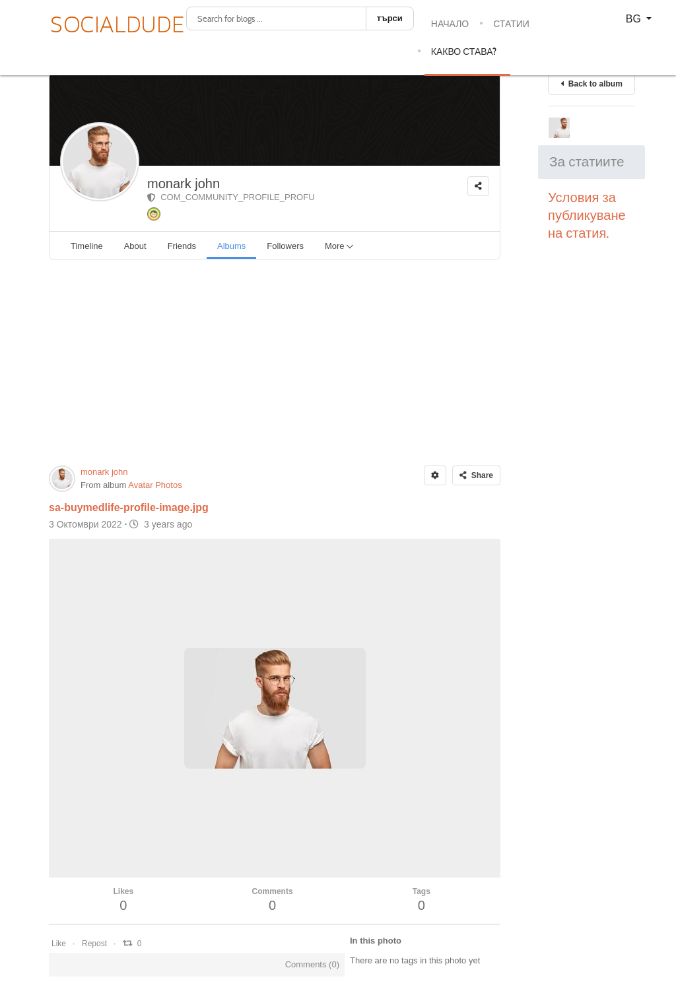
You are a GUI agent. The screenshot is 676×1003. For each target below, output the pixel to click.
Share (476, 475)
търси (390, 18)
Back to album (591, 83)
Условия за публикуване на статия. (588, 215)
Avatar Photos (155, 485)
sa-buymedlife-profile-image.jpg (129, 507)
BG (635, 18)
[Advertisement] (274, 362)
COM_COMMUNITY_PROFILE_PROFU (231, 197)
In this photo (375, 941)
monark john (183, 183)
